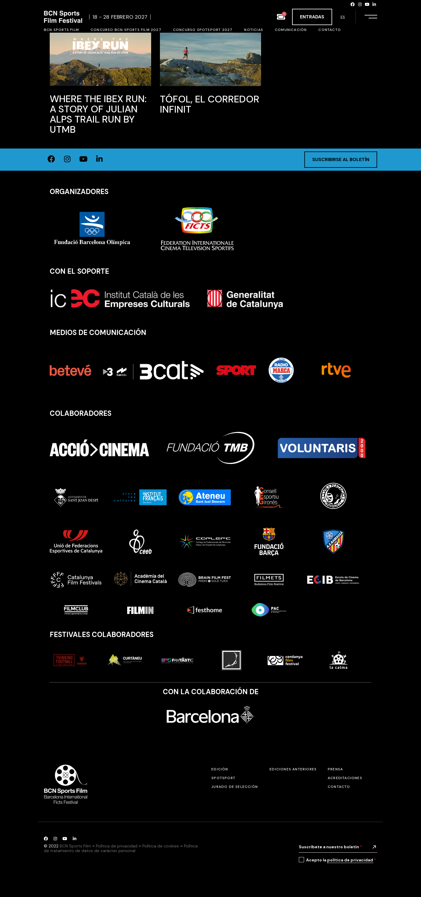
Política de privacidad (116, 846)
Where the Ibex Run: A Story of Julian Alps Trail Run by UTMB (98, 114)
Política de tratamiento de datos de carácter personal (121, 848)
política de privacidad (350, 860)
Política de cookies (160, 846)
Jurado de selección (234, 786)
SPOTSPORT (223, 778)
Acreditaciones (345, 778)
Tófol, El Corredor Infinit (209, 104)
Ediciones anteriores (293, 769)
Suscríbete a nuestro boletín (330, 846)
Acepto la (341, 860)
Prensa (335, 769)
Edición (219, 769)
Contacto (339, 786)
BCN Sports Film (75, 846)
